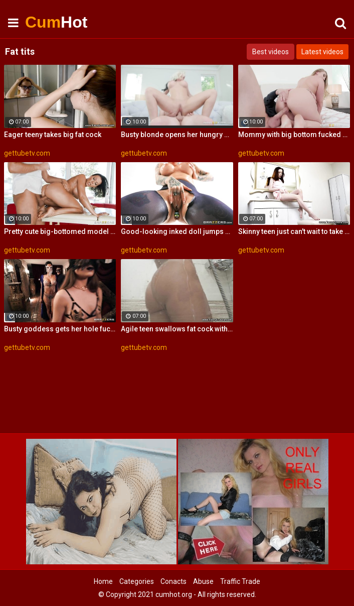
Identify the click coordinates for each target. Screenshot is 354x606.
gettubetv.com (27, 153)
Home (103, 581)
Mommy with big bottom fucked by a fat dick (294, 135)
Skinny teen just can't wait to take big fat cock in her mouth (294, 231)
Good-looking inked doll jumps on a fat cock (177, 231)
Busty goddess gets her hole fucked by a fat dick (60, 329)
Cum (50, 22)
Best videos (270, 52)
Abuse (203, 581)
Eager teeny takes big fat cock (52, 135)
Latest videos (322, 52)
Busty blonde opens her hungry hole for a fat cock (177, 135)
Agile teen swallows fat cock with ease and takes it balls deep (177, 329)
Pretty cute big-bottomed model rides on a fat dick (60, 231)
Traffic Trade (240, 581)
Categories (136, 581)
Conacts (173, 581)
